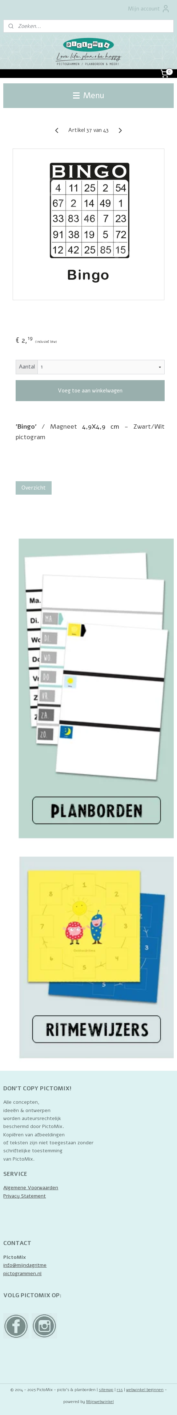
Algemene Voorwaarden (30, 1187)
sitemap (106, 1390)
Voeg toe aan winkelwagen (90, 390)
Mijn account (149, 8)
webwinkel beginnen (145, 1390)
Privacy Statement (24, 1196)
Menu (88, 95)
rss (120, 1390)
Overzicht (33, 487)
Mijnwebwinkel (100, 1401)
